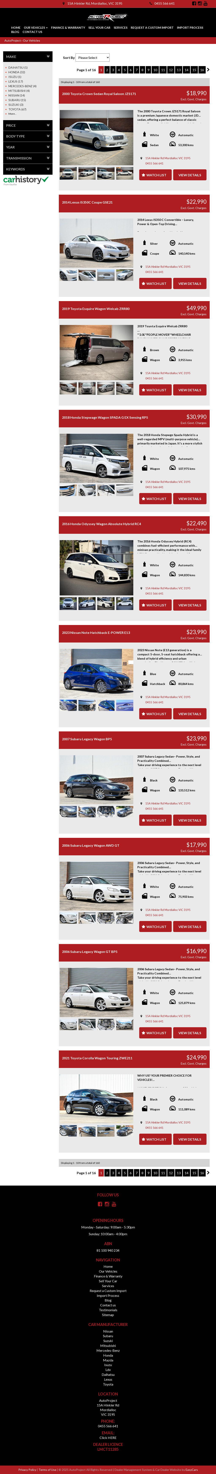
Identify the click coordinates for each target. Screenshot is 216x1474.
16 (202, 70)
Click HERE (108, 1438)
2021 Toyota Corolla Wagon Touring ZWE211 (97, 1058)
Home (15, 27)
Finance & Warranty (68, 27)
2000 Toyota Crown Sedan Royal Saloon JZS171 (99, 94)
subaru (108, 1336)
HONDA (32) (16, 72)
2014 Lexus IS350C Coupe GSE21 (87, 202)
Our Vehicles (36, 27)
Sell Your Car (99, 27)
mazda (108, 1360)
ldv (108, 1370)
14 (186, 70)
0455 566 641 (162, 3)
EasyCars (192, 1469)
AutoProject (13, 40)
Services (120, 27)
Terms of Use (48, 1469)
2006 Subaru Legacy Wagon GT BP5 (89, 952)
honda (108, 1355)
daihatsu (108, 1374)
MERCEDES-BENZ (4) (22, 86)
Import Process (190, 27)
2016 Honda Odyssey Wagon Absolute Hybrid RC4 (101, 524)
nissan (108, 1331)
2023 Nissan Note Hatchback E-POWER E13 (96, 632)
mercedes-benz (108, 1350)
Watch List (156, 175)
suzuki (108, 1341)
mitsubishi (108, 1346)
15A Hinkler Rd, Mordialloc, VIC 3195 (92, 3)
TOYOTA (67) (17, 109)
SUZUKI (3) (15, 104)
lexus (108, 1379)
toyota (108, 1384)
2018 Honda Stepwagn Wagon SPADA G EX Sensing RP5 (105, 417)
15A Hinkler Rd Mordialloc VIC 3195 (167, 158)
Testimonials (108, 1310)
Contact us (32, 32)
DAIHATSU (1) (18, 67)
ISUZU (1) (14, 77)
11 (163, 70)
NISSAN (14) (16, 95)
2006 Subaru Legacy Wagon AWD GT (90, 845)
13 (179, 70)
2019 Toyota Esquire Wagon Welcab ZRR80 (96, 309)
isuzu (108, 1365)
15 (194, 70)
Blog (15, 32)
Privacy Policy (27, 1469)
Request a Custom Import (152, 27)
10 (155, 70)
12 (171, 70)
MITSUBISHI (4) (19, 90)
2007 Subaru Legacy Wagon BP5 (87, 739)
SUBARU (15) (17, 100)
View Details (189, 175)
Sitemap (108, 1315)
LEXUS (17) (15, 81)
